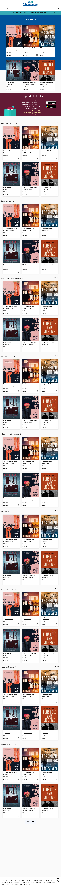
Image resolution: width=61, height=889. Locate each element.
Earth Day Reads (8, 356)
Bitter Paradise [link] (10, 82)
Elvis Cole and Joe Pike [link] (46, 82)
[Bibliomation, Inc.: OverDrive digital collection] (30, 3)
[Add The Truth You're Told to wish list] (37, 55)
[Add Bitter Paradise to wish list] (20, 90)
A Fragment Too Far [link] (45, 48)
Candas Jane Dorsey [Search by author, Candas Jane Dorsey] (12, 50)
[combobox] (27, 9)
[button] (20, 48)
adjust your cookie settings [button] (22, 884)
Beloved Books (7, 512)
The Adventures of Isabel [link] (13, 48)
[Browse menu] (58, 9)
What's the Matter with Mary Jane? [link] (29, 82)
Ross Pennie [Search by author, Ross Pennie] (10, 84)
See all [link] (31, 23)
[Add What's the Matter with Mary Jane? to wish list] (37, 90)
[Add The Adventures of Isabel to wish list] (20, 55)
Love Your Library (8, 201)
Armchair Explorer (8, 667)
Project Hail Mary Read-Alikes (13, 279)
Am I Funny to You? (9, 123)
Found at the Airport (9, 589)
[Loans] (55, 9)
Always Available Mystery (11, 434)
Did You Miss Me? (8, 745)
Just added (30, 19)
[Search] (2, 8)
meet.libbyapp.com (35, 114)
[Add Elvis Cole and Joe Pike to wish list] (54, 90)
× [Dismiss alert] (54, 13)
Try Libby (15, 13)
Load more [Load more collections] (30, 822)
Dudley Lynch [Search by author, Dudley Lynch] (44, 50)
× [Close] (58, 881)
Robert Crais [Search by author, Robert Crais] (44, 84)
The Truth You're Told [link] (29, 48)
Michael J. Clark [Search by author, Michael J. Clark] (28, 50)
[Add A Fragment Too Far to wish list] (54, 55)
